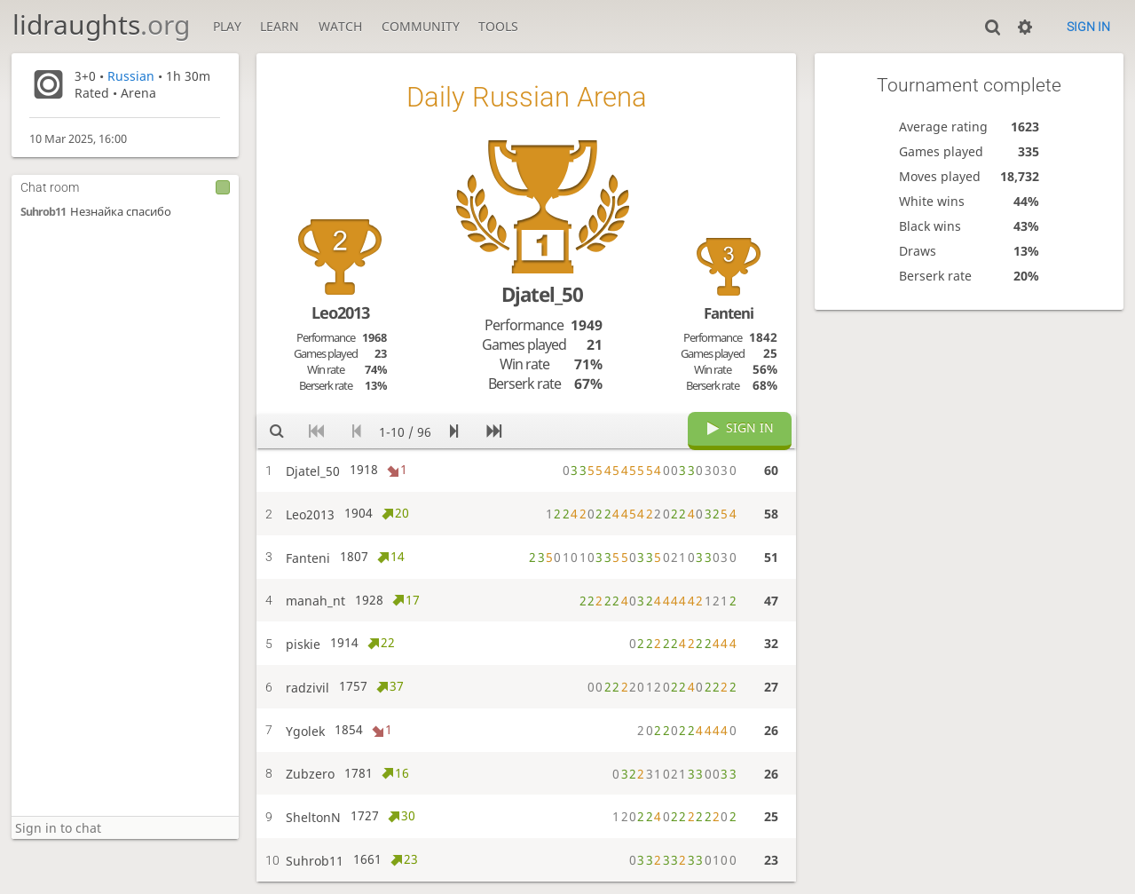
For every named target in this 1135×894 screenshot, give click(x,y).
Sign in (1088, 27)
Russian (130, 75)
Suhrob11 (43, 211)
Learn (279, 26)
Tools (498, 26)
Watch (340, 26)
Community (421, 26)
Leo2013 (340, 312)
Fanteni (728, 313)
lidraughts (101, 24)
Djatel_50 (542, 294)
